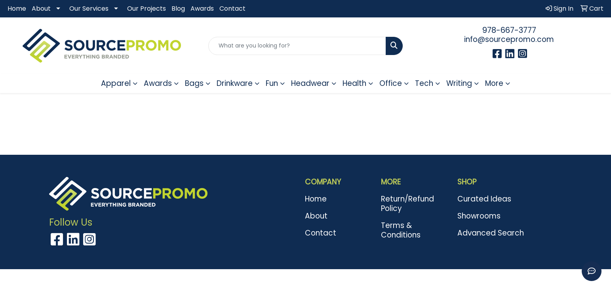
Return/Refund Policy (407, 204)
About (41, 8)
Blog (178, 8)
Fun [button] (272, 83)
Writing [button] (459, 83)
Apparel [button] (116, 83)
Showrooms (479, 216)
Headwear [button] (310, 83)
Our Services (88, 8)
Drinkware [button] (235, 83)
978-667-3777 (509, 30)
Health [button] (354, 83)
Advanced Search (490, 233)
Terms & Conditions (401, 230)
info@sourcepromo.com (509, 39)
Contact (232, 8)
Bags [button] (194, 83)
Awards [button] (158, 83)
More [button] (494, 83)
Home (17, 8)
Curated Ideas (484, 199)
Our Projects (146, 8)
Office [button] (390, 83)
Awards (202, 8)
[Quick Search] (297, 46)
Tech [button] (424, 83)
